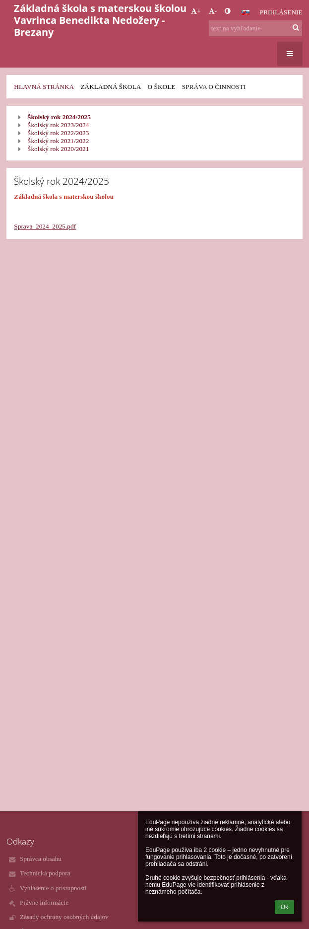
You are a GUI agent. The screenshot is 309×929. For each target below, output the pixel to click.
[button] (245, 12)
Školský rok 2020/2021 (58, 149)
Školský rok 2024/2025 (59, 117)
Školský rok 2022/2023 (58, 133)
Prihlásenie (281, 12)
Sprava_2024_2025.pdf (45, 226)
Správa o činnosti (214, 86)
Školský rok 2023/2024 (58, 125)
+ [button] (196, 11)
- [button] (213, 11)
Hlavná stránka (44, 86)
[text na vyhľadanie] (255, 28)
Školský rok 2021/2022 (58, 141)
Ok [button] (284, 907)
